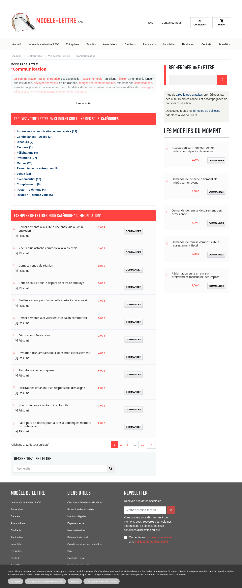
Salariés (15, 516)
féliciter (122, 78)
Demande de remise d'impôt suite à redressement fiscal (195, 243)
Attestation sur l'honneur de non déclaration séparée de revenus (193, 149)
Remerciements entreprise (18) (37, 168)
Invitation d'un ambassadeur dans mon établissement (54, 352)
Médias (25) (24, 163)
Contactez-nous (172, 22)
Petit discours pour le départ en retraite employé (51, 282)
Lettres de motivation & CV (26, 502)
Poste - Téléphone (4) (31, 189)
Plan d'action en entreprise (36, 370)
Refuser (75, 581)
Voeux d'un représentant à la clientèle (44, 405)
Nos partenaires (76, 530)
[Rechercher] (60, 469)
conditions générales (159, 536)
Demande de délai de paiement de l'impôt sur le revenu (194, 180)
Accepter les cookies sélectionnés (45, 581)
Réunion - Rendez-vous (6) (35, 194)
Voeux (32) (24, 173)
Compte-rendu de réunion (36, 265)
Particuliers (17, 537)
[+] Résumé (22, 235)
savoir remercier (93, 78)
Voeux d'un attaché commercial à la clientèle (48, 248)
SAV (151, 22)
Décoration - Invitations (34, 335)
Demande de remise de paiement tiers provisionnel (197, 212)
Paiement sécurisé (77, 537)
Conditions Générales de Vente (84, 502)
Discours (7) (25, 142)
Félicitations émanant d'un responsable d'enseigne (52, 387)
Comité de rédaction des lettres (84, 544)
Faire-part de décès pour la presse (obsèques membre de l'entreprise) (55, 424)
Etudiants (16, 530)
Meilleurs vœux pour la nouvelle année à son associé (53, 300)
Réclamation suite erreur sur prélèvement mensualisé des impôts (195, 275)
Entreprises (17, 509)
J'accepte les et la (150, 538)
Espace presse (75, 523)
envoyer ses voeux (46, 82)
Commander (133, 231)
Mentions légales (76, 516)
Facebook (128, 559)
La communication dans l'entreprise (37, 78)
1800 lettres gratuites (189, 94)
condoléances (143, 82)
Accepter (15, 581)
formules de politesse (206, 110)
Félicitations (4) (27, 152)
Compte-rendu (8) (29, 184)
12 (142, 444)
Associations (18, 523)
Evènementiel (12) (29, 179)
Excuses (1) (25, 147)
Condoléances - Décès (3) (34, 136)
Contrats (15, 558)
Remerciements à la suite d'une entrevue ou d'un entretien (51, 228)
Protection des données (80, 509)
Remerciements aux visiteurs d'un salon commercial (53, 317)
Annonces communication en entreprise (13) (47, 131)
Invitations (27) (27, 157)
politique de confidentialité (151, 540)
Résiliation (16, 551)
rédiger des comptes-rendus (97, 82)
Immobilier (16, 544)
